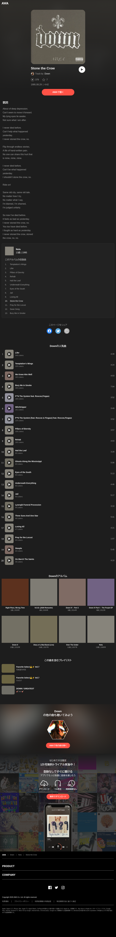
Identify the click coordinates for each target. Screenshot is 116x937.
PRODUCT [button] (8, 866)
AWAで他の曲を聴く (58, 745)
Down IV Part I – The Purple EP (101, 608)
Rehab (12, 276)
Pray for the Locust (18, 305)
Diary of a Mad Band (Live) (44, 645)
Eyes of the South (17, 289)
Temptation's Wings (18, 264)
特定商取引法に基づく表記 (66, 901)
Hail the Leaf (15, 281)
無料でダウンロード (58, 796)
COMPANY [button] (8, 874)
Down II (15, 645)
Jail (11, 293)
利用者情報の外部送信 (43, 901)
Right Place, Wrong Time (15, 608)
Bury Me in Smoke (17, 313)
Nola (18, 249)
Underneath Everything (19, 285)
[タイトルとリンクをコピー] (66, 331)
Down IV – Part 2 (72, 608)
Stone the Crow (31, 855)
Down (47, 74)
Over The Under (72, 645)
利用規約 (5, 901)
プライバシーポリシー (21, 901)
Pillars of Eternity (17, 272)
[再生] (82, 69)
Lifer (12, 268)
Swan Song (15, 309)
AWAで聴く (57, 92)
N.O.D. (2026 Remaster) (44, 608)
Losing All (14, 297)
